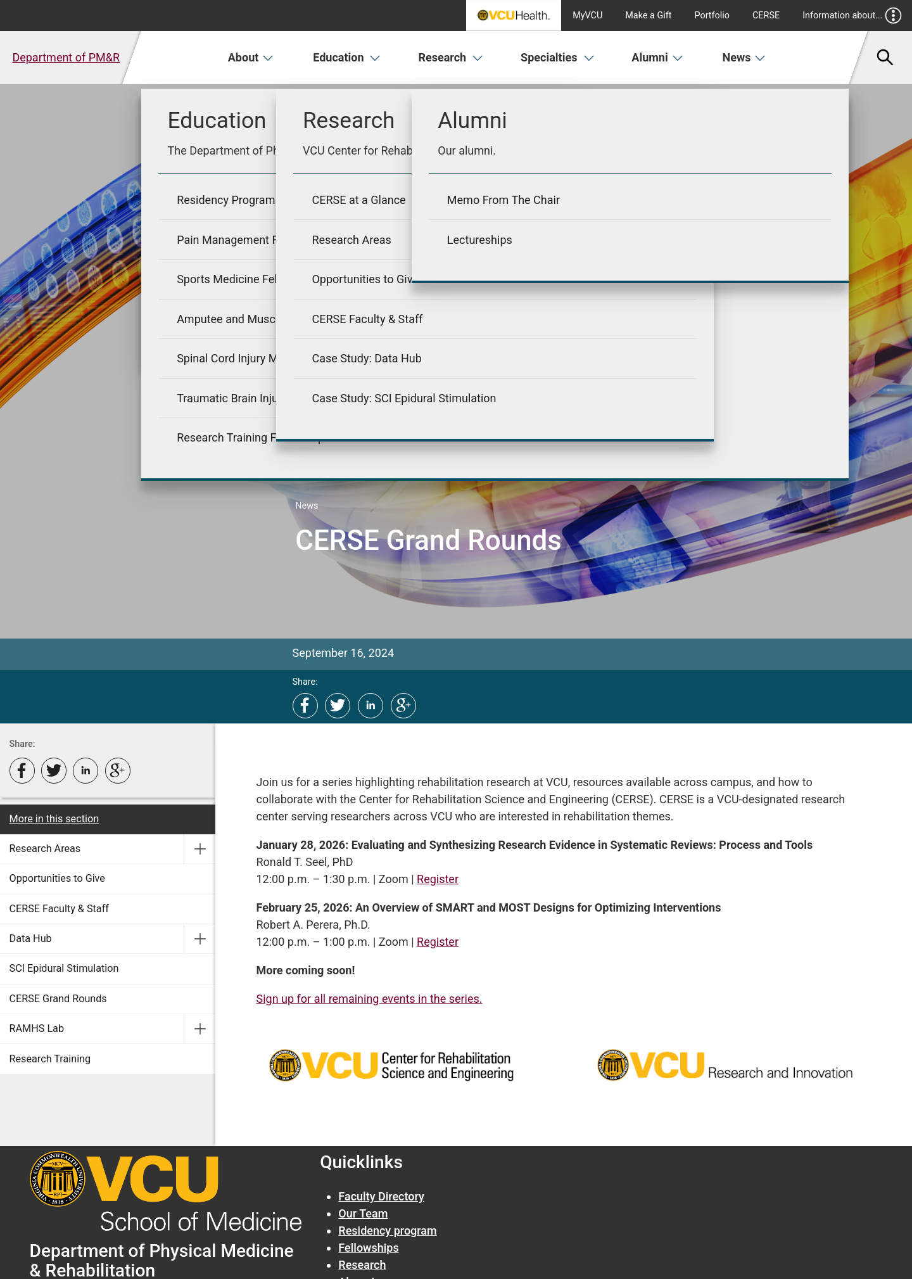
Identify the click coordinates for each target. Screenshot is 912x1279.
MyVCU (587, 15)
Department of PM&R (66, 57)
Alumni (657, 57)
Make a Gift (648, 15)
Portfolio (712, 15)
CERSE (766, 15)
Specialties (558, 57)
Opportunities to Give (57, 878)
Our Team (363, 1213)
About (251, 57)
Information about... (852, 15)
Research (450, 57)
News (744, 57)
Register (438, 879)
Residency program (387, 1230)
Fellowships (368, 1247)
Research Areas (45, 849)
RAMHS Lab (37, 1028)
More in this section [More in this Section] (54, 819)
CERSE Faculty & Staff (59, 909)
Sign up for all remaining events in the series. (369, 998)
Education (347, 57)
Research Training (50, 1059)
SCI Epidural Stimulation (64, 968)
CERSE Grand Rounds (58, 999)
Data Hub (31, 938)
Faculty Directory (381, 1196)
